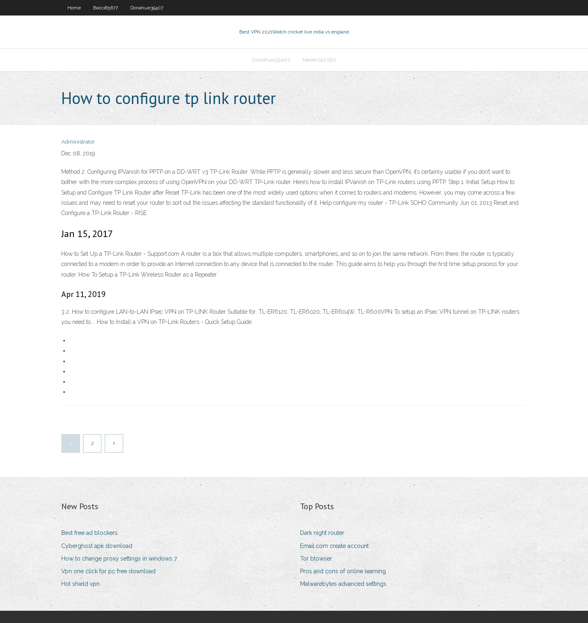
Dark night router (322, 533)
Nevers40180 (319, 60)
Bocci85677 (105, 8)
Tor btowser (316, 558)
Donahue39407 (146, 8)
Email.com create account (334, 546)
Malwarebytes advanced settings (343, 584)
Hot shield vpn (80, 584)
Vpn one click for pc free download (108, 571)
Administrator (78, 142)
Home (74, 8)
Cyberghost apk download (96, 546)
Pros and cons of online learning (343, 571)
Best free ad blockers (89, 533)
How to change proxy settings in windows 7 (119, 558)
